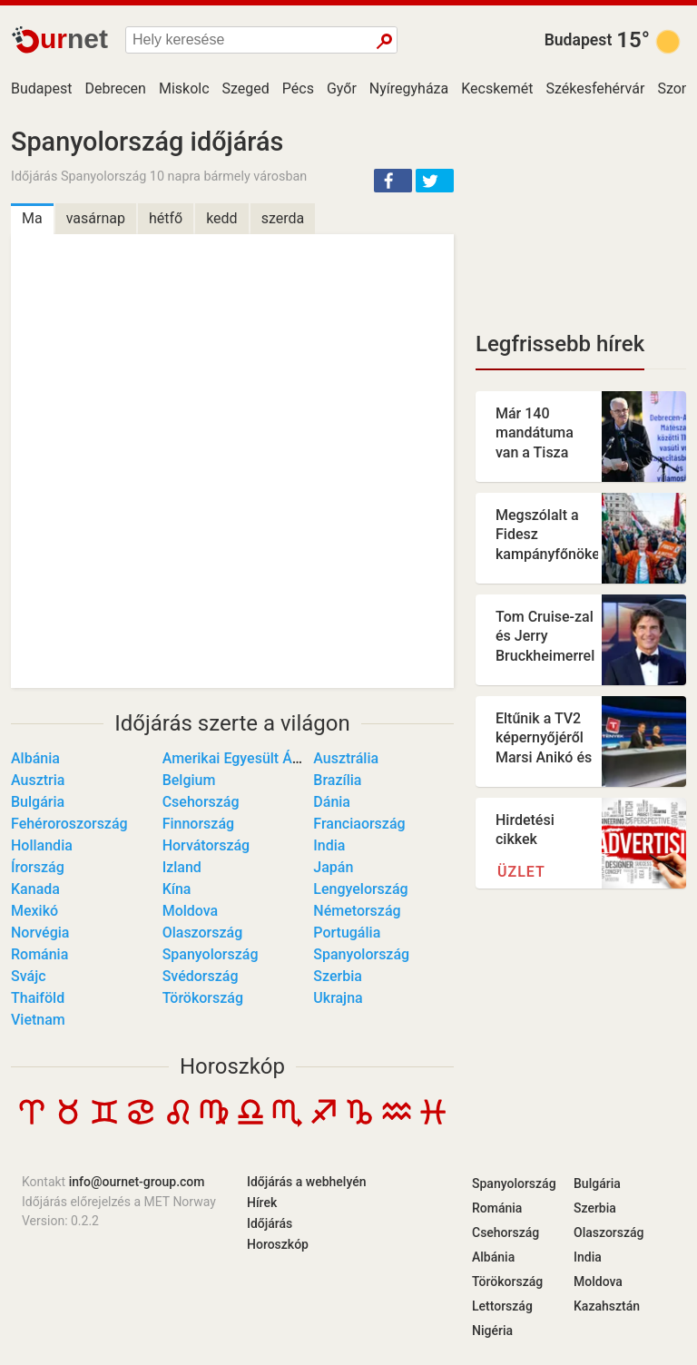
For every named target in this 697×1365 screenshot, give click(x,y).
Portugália (346, 932)
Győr (342, 88)
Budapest (579, 40)
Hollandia (42, 845)
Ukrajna (337, 998)
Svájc (28, 976)
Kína (176, 889)
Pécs (298, 88)
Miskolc (184, 88)
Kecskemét (497, 88)
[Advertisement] (581, 218)
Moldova (190, 910)
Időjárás (269, 1223)
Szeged (246, 88)
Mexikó (34, 910)
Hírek (262, 1202)
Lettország (502, 1306)
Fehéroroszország (69, 823)
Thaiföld (37, 998)
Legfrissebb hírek (560, 344)
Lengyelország (360, 889)
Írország (37, 867)
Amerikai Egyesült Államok (249, 758)
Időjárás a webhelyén (306, 1181)
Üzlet (521, 871)
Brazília (337, 780)
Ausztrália (345, 758)
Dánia (331, 801)
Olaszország (202, 932)
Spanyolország (210, 954)
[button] (393, 180)
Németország (356, 910)
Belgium (189, 780)
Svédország (200, 976)
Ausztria (37, 780)
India (329, 845)
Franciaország (359, 823)
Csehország (201, 801)
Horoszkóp (232, 1066)
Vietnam (38, 1019)
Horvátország (206, 845)
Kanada (35, 889)
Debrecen (114, 88)
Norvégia (40, 932)
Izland (181, 867)
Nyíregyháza (408, 88)
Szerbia (337, 976)
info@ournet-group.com (137, 1181)
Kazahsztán (607, 1306)
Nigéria (492, 1330)
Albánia (35, 758)
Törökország (202, 998)
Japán (333, 867)
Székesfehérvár (594, 88)
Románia (39, 954)
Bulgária (37, 801)
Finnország (198, 823)
